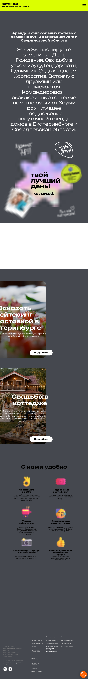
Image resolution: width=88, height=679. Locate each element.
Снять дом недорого (66, 643)
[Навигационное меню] (84, 5)
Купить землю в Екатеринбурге (36, 650)
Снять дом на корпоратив (35, 664)
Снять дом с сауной (51, 637)
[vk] (5, 670)
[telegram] (10, 670)
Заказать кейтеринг (37, 643)
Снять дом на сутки (37, 640)
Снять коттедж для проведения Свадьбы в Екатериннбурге (52, 649)
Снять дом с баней (37, 671)
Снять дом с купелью (67, 637)
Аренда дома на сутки (67, 647)
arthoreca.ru (18, 664)
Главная (34, 637)
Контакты (34, 647)
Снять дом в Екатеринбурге (36, 659)
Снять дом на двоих (51, 640)
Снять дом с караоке (52, 643)
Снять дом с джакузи (67, 640)
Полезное (34, 668)
